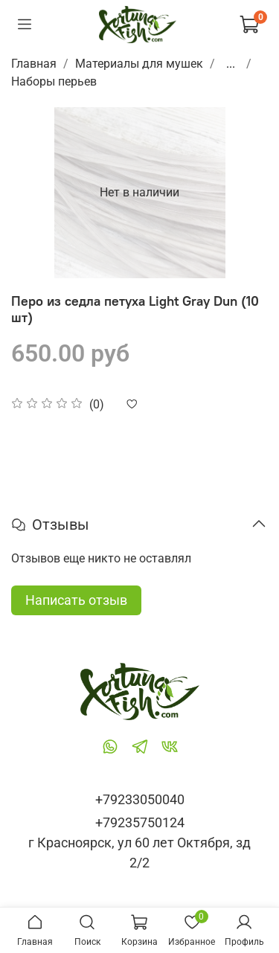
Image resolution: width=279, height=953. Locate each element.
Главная (34, 64)
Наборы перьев (54, 81)
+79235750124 (140, 822)
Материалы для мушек (139, 64)
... (230, 64)
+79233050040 (140, 799)
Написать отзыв (76, 600)
